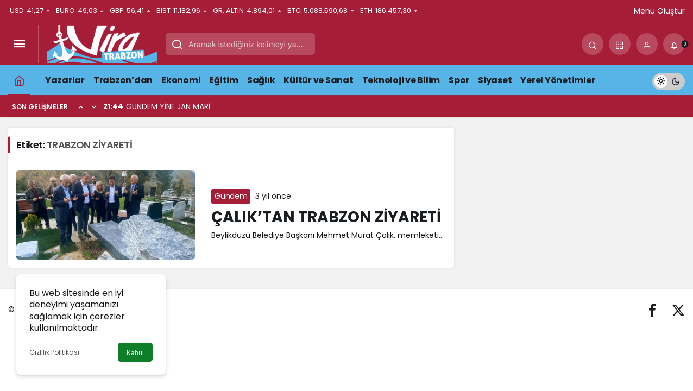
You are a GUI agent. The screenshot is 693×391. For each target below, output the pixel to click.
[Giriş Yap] (647, 44)
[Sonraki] (93, 106)
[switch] (668, 80)
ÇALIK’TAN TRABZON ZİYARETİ (326, 217)
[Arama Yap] (592, 44)
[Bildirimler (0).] (674, 44)
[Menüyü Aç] (19, 44)
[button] (620, 44)
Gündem (231, 196)
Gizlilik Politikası (54, 352)
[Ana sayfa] (19, 80)
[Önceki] (80, 106)
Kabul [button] (135, 353)
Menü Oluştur (659, 10)
